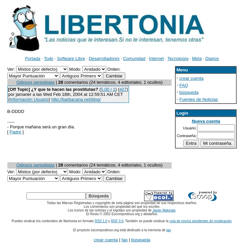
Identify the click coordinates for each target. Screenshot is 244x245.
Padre (15, 131)
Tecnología (177, 58)
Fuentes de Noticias (198, 99)
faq (125, 239)
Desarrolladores (104, 58)
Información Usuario (29, 99)
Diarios (212, 58)
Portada (33, 58)
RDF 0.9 (117, 221)
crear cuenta (191, 78)
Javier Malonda (163, 210)
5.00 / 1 (108, 89)
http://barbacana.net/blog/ (76, 99)
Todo (48, 58)
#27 (123, 89)
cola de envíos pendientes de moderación (201, 221)
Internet (156, 58)
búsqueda (188, 92)
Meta (197, 58)
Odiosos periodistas (35, 82)
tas (169, 230)
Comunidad (134, 58)
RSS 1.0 (101, 221)
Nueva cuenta (206, 121)
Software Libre (71, 58)
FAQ (183, 85)
